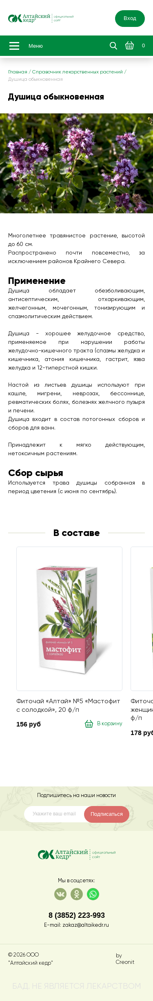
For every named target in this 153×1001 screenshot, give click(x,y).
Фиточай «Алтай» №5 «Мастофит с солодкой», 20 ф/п (68, 705)
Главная (17, 72)
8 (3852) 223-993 (77, 915)
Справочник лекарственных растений (77, 72)
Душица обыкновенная (35, 79)
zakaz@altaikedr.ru (85, 925)
